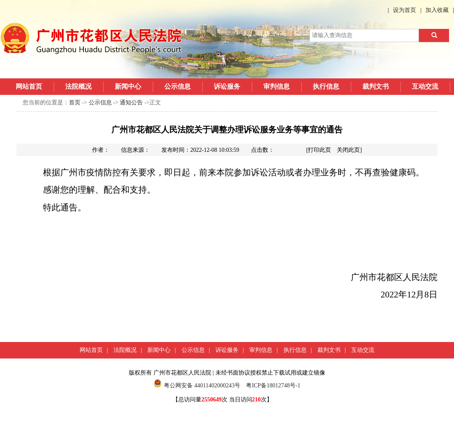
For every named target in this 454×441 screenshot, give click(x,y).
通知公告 (131, 102)
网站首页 (29, 86)
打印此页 (319, 150)
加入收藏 (437, 10)
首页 (74, 102)
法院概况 (78, 86)
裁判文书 (375, 86)
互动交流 (425, 86)
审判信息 (276, 86)
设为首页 (404, 10)
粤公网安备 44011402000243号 (197, 385)
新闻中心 (128, 86)
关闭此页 (348, 150)
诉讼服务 (227, 86)
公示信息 (177, 86)
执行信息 (326, 86)
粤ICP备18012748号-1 (273, 385)
